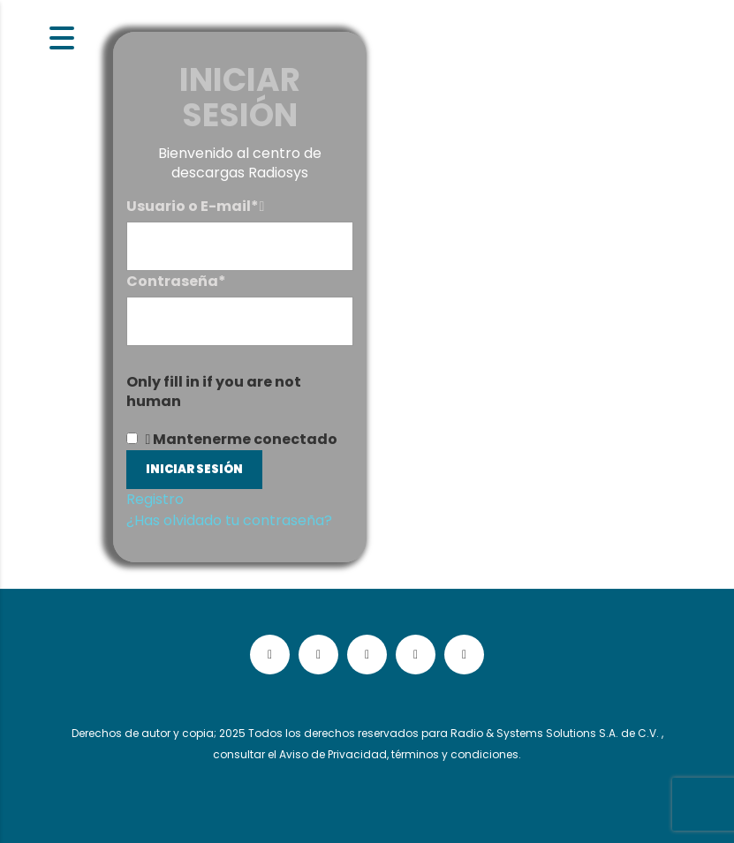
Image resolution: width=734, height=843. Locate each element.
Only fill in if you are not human (213, 392)
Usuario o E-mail (192, 206)
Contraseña (176, 281)
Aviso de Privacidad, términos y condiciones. (400, 754)
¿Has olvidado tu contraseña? (229, 520)
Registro (155, 499)
